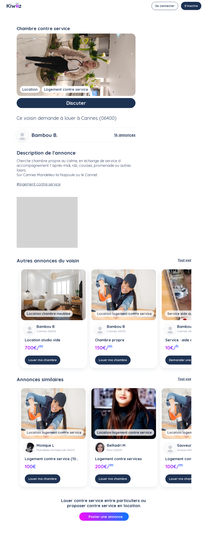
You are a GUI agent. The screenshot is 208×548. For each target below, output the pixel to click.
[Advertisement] (47, 222)
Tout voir (184, 260)
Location (30, 89)
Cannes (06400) (98, 118)
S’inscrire (191, 6)
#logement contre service (39, 184)
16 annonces (124, 135)
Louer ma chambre (42, 360)
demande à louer (57, 118)
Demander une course (185, 360)
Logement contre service (66, 89)
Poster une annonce (103, 516)
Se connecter (164, 6)
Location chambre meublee (48, 314)
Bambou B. (44, 135)
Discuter (76, 103)
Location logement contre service (124, 314)
